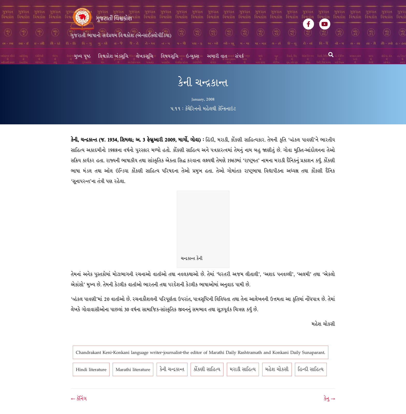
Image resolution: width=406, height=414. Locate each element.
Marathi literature (133, 369)
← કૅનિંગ (79, 398)
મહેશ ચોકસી (277, 369)
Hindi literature (91, 369)
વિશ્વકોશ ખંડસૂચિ (113, 56)
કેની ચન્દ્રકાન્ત (172, 369)
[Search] (331, 54)
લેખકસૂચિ (144, 56)
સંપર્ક (239, 56)
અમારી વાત (217, 56)
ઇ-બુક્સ (192, 56)
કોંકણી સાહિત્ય (207, 369)
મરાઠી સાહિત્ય (243, 369)
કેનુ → (329, 398)
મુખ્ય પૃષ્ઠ (82, 56)
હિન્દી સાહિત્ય (311, 369)
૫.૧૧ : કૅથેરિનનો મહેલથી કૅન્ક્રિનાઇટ (203, 108)
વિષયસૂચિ (169, 56)
